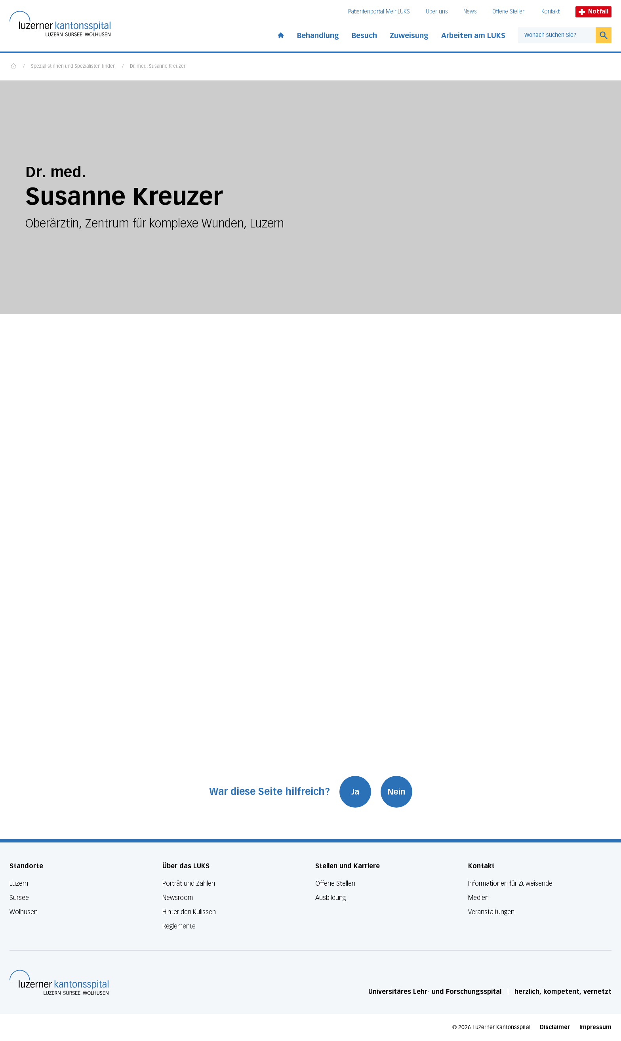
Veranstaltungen (491, 912)
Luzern (19, 883)
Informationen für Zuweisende (510, 883)
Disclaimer (555, 1027)
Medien (478, 898)
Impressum (595, 1027)
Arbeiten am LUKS (473, 35)
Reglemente (179, 926)
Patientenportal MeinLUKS (379, 11)
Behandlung (318, 35)
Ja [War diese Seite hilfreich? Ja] (355, 792)
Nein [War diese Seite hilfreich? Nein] (396, 792)
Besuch (364, 35)
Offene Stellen (509, 11)
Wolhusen (24, 912)
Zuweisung (409, 35)
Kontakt (550, 11)
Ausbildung (330, 898)
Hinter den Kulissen (189, 912)
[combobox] (557, 35)
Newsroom (177, 898)
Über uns (437, 11)
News (469, 11)
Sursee (19, 898)
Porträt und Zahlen (188, 883)
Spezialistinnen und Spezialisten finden (73, 66)
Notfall (593, 11)
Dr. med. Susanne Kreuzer (157, 66)
